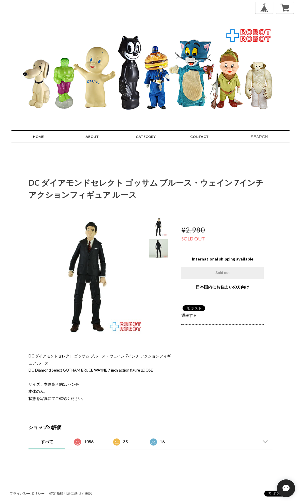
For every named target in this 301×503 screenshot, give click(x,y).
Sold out (222, 273)
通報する (189, 315)
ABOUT (92, 136)
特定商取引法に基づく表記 (70, 493)
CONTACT (199, 136)
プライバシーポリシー (27, 493)
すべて (47, 441)
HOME (38, 136)
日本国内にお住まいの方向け (222, 286)
